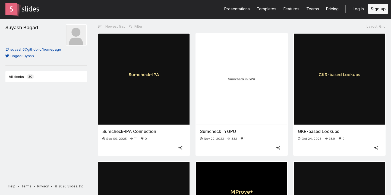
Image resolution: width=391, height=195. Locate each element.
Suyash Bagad (21, 27)
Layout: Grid (376, 26)
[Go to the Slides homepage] (11, 9)
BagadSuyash (19, 56)
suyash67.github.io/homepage (33, 49)
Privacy (43, 186)
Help (11, 186)
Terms (26, 186)
